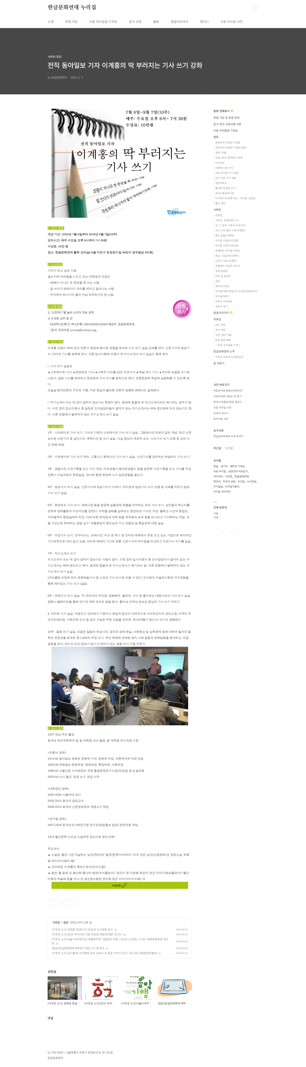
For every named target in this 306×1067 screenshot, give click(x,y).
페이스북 (217, 531)
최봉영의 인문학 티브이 (227, 266)
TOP (255, 1054)
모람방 (218, 215)
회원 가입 (71, 21)
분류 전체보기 (223, 111)
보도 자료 (220, 324)
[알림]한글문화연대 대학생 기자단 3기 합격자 (78, 948)
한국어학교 (221, 183)
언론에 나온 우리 (224, 168)
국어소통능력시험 (224, 193)
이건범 (228, 476)
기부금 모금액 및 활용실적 (229, 357)
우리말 (241, 481)
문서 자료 (220, 330)
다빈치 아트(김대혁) (225, 261)
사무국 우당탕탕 (223, 301)
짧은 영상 (220, 203)
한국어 (217, 481)
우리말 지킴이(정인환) (227, 245)
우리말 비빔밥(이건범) (227, 240)
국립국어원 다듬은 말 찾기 (227, 396)
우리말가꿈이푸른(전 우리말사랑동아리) (236, 291)
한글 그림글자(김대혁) (227, 255)
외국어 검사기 (220, 413)
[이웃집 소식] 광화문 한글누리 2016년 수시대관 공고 (82, 929)
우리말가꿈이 (222, 296)
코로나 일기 (221, 306)
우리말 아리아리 (222, 491)
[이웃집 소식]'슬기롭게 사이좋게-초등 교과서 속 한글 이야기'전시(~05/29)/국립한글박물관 (104, 953)
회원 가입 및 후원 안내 (226, 117)
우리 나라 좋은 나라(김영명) (230, 230)
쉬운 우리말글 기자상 (103, 21)
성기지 (224, 466)
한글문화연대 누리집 (72, 7)
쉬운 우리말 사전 (232, 21)
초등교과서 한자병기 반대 (229, 157)
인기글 (229, 448)
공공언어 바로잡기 (238, 471)
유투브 (234, 531)
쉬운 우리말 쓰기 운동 (227, 173)
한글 (215, 466)
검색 (246, 8)
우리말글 (218, 486)
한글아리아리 (179, 21)
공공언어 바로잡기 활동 (227, 142)
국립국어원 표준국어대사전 (227, 390)
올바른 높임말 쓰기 (225, 188)
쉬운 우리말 (219, 471)
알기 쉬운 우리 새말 (225, 178)
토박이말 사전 (220, 419)
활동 (156, 21)
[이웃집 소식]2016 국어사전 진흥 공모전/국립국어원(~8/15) (87, 934)
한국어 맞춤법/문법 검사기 (227, 402)
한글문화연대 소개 (224, 351)
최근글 (217, 448)
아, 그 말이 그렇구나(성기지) (230, 225)
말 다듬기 (218, 363)
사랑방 (56, 922)
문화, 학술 (220, 152)
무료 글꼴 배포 (223, 340)
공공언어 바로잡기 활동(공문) (230, 147)
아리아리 (218, 476)
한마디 (204, 21)
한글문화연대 (242, 476)
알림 (65, 922)
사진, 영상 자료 (223, 335)
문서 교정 (135, 21)
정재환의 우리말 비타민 (227, 250)
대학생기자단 (222, 286)
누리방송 (220, 163)
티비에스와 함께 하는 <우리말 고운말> (236, 198)
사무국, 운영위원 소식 (227, 220)
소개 (50, 21)
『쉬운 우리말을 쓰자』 (228, 345)
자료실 (217, 319)
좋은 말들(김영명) (224, 235)
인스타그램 (226, 531)
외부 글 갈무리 (223, 276)
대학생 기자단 (237, 466)
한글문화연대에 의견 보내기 (228, 436)
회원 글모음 (221, 271)
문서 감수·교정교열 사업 (227, 124)
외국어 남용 (229, 481)
